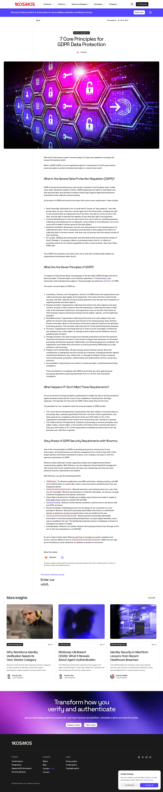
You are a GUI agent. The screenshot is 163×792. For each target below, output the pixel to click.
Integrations (16, 765)
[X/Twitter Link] (143, 757)
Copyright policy (72, 768)
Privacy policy (71, 761)
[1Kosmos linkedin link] (139, 757)
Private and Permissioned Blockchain (62, 516)
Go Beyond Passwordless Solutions (86, 540)
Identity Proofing (53, 502)
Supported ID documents (22, 768)
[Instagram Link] (146, 757)
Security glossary (19, 772)
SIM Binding (51, 481)
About (45, 761)
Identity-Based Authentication (59, 489)
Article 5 (107, 281)
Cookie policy (71, 765)
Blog (44, 765)
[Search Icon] (132, 4)
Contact (46, 772)
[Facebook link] (150, 757)
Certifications (17, 761)
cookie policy (148, 780)
